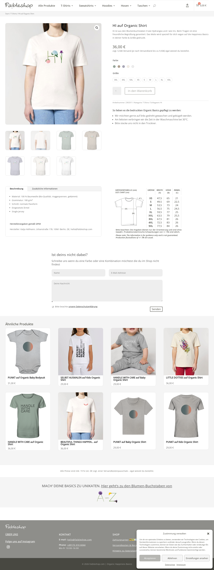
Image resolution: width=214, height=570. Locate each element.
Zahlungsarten (121, 539)
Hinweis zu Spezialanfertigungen (131, 550)
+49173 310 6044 (76, 545)
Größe (116, 73)
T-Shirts (65, 5)
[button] (208, 533)
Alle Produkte (46, 5)
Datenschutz (170, 564)
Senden (156, 309)
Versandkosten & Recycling (127, 545)
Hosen (125, 5)
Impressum (181, 564)
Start (7, 13)
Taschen (142, 5)
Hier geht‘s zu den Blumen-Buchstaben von (136, 485)
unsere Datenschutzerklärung (82, 306)
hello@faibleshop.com (79, 539)
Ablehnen (172, 558)
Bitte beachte (74, 306)
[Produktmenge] (117, 91)
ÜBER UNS (11, 534)
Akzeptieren (150, 558)
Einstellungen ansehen (197, 558)
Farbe (115, 60)
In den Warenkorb (140, 91)
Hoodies (107, 5)
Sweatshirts (86, 5)
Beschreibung (16, 188)
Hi (161, 102)
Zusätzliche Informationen (45, 188)
